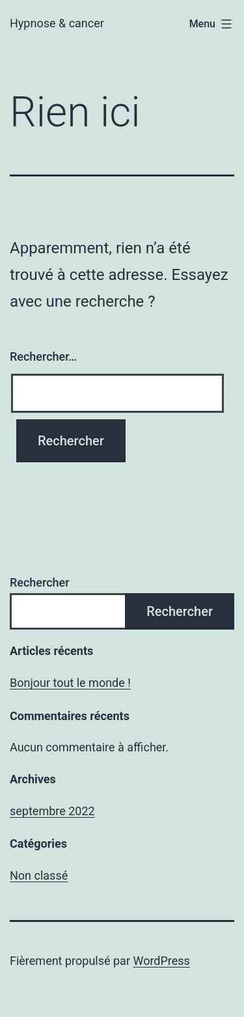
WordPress (161, 961)
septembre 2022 (52, 811)
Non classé (39, 875)
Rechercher (40, 582)
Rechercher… (43, 356)
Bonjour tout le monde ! (70, 683)
